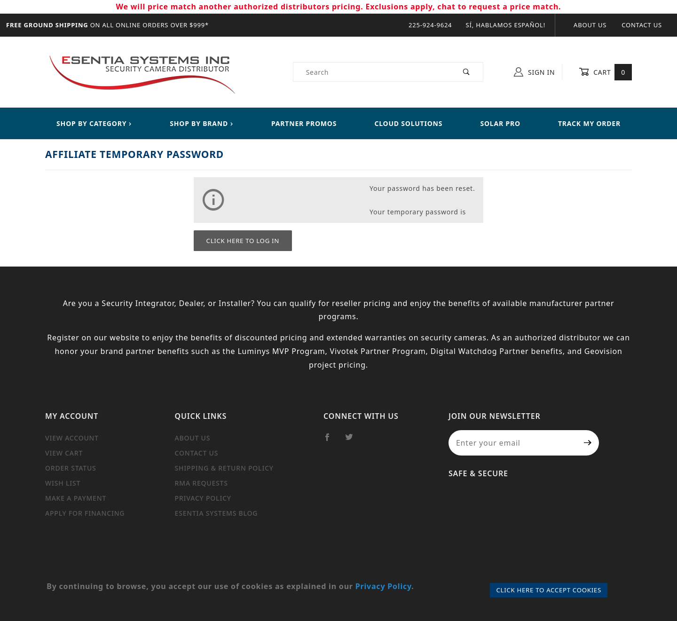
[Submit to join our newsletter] (588, 443)
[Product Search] (372, 72)
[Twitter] (353, 440)
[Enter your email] (513, 443)
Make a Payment (75, 498)
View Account (72, 437)
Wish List (62, 483)
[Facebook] (331, 440)
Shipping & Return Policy (224, 468)
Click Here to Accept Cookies (548, 590)
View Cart (64, 452)
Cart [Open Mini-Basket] (605, 72)
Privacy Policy (203, 498)
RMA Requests (201, 483)
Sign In (534, 72)
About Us (590, 25)
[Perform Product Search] (466, 72)
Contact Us (642, 25)
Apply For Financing (85, 513)
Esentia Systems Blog (216, 513)
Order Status (70, 468)
